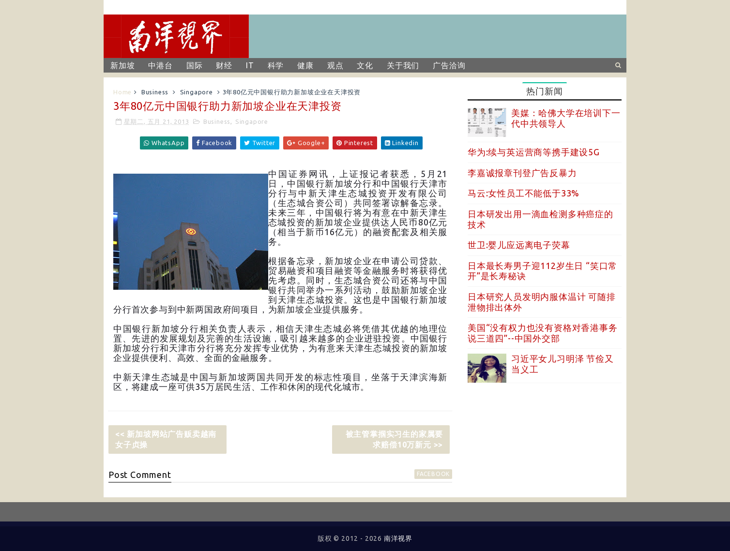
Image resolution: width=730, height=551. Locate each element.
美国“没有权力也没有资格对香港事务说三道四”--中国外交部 (543, 333)
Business (154, 92)
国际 (194, 65)
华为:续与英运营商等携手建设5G (534, 152)
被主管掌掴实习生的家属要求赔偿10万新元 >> (394, 439)
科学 (276, 65)
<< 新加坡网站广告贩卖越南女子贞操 (165, 439)
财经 (224, 65)
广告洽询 (449, 65)
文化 (365, 65)
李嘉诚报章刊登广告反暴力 (522, 173)
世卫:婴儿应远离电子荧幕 (519, 245)
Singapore (196, 92)
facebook (433, 474)
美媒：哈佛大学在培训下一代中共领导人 (566, 118)
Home (122, 92)
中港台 (160, 65)
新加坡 (122, 65)
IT (250, 65)
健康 (305, 65)
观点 (335, 65)
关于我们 (403, 65)
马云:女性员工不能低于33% (523, 193)
